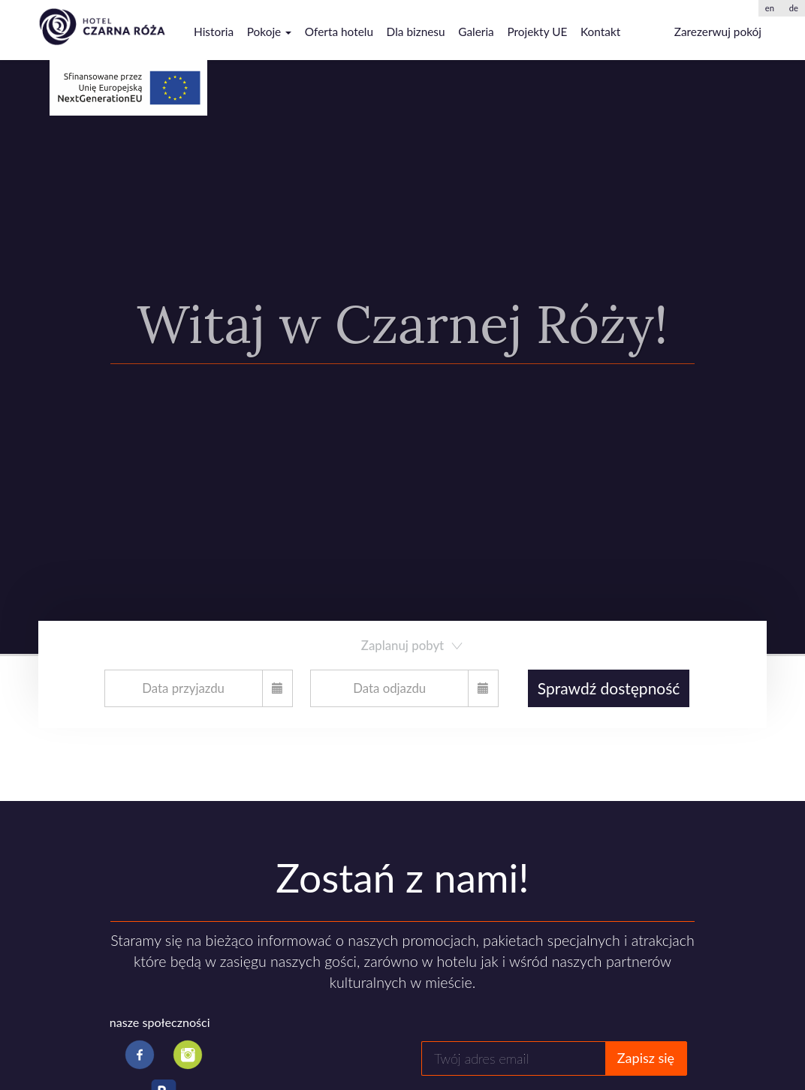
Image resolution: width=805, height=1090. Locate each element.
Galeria (476, 31)
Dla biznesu (416, 31)
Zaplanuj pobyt (413, 646)
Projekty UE (537, 31)
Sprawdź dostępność (609, 688)
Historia (214, 31)
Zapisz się (645, 1057)
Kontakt (600, 31)
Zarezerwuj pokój (717, 31)
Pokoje (269, 31)
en (769, 8)
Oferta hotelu (339, 31)
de (793, 8)
